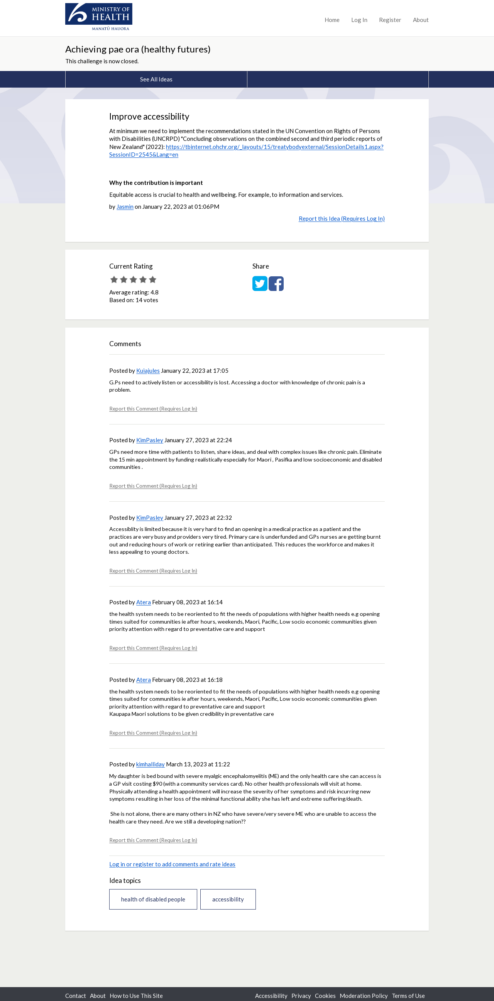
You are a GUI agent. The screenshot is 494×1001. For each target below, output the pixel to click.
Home (332, 19)
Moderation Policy (364, 995)
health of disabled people (153, 899)
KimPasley (149, 439)
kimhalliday (150, 764)
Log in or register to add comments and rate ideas (172, 864)
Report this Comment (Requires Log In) (153, 409)
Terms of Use (408, 995)
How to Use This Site (136, 995)
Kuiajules (148, 370)
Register (390, 19)
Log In (359, 19)
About (421, 19)
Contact (75, 995)
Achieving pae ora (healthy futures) (138, 48)
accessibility (228, 899)
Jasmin (125, 206)
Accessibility (271, 995)
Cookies (325, 995)
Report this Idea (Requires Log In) (342, 218)
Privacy (301, 995)
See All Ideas (156, 79)
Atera (143, 602)
